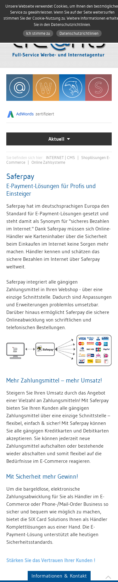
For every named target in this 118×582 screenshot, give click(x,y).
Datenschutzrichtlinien (78, 33)
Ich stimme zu (38, 33)
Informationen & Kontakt (59, 576)
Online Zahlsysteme (48, 162)
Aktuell (56, 139)
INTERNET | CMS (60, 157)
